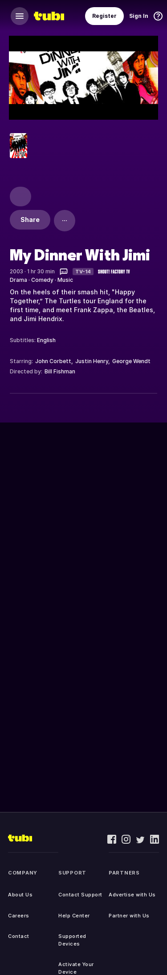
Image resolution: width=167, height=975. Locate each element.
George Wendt (131, 361)
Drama (18, 279)
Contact (18, 936)
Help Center (74, 915)
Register (104, 16)
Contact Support (80, 894)
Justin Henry (91, 361)
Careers (18, 915)
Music (65, 279)
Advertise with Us (132, 894)
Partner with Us (129, 915)
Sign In (138, 16)
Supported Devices (72, 940)
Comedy (42, 279)
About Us (20, 894)
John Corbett (53, 361)
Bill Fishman (60, 371)
